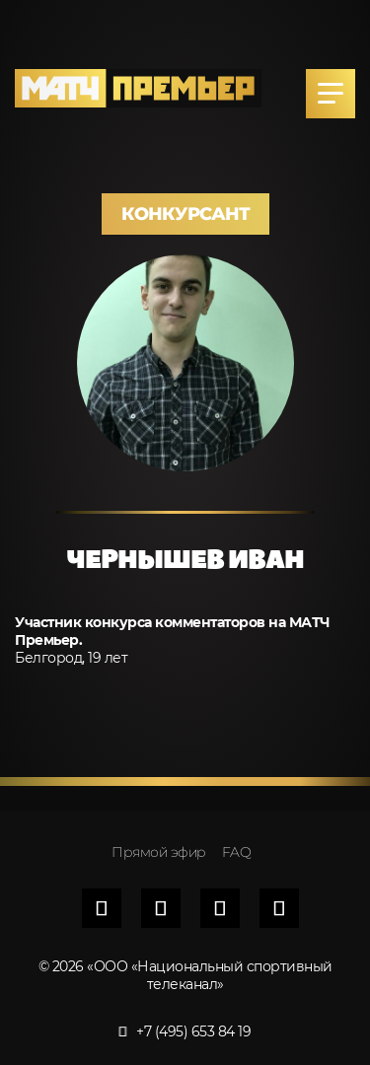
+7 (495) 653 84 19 (185, 1031)
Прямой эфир (158, 852)
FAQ (237, 852)
